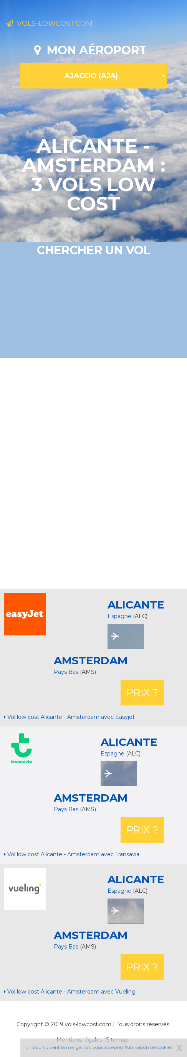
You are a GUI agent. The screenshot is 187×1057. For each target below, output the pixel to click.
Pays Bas (67, 672)
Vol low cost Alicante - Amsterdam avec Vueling (70, 991)
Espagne (119, 616)
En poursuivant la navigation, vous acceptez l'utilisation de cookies (98, 1047)
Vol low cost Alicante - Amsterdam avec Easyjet (69, 717)
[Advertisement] (93, 472)
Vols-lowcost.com (49, 23)
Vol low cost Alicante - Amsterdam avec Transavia (71, 854)
